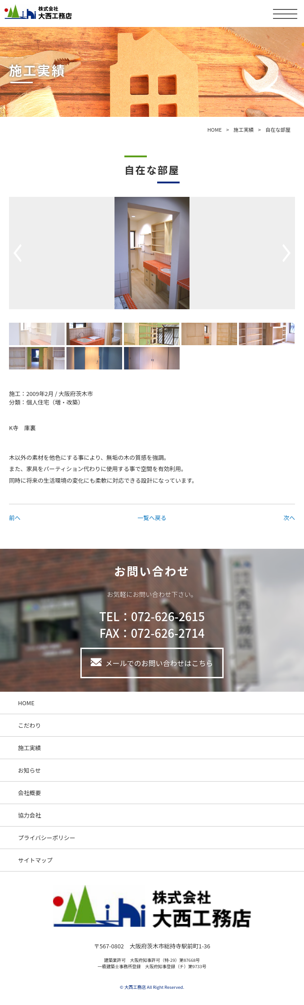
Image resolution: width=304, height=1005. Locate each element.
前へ (15, 517)
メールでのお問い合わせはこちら (159, 663)
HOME (214, 129)
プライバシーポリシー (46, 837)
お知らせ (29, 770)
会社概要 (29, 792)
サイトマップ (35, 860)
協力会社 (29, 815)
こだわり (29, 725)
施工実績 (244, 129)
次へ (289, 517)
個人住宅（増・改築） (55, 402)
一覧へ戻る (152, 517)
